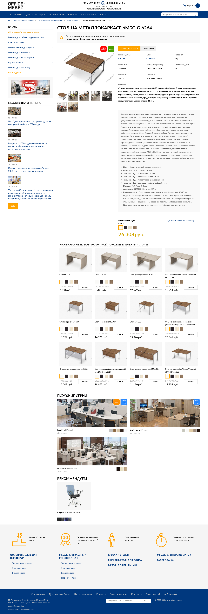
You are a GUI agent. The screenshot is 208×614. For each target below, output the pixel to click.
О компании (16, 14)
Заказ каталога (88, 14)
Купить (85, 287)
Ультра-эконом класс (22, 563)
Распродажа (14, 72)
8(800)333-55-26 (115, 3)
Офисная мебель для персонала (23, 32)
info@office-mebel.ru (16, 606)
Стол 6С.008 (64, 274)
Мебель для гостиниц (19, 67)
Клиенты (72, 14)
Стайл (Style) (135, 430)
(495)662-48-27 (91, 3)
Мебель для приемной (19, 52)
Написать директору (114, 8)
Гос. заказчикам (56, 14)
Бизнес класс (18, 572)
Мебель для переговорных (21, 57)
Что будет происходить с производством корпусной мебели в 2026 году (29, 123)
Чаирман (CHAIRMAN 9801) (68, 512)
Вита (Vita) (61, 468)
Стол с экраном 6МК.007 (70, 322)
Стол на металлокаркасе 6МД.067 (144, 369)
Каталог (13, 26)
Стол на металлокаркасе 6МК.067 (73, 369)
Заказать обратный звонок (96, 8)
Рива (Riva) (61, 430)
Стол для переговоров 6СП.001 (143, 274)
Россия (121, 58)
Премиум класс (68, 577)
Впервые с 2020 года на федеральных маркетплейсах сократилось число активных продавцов (27, 146)
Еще (13, 206)
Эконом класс (19, 568)
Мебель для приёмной (122, 565)
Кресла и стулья (16, 42)
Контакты (104, 14)
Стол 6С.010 (100, 274)
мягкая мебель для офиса (125, 560)
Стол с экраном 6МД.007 (105, 322)
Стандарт (150, 58)
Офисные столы (16, 62)
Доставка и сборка (35, 14)
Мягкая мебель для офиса (21, 47)
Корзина (193, 5)
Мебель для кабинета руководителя (26, 37)
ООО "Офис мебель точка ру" (38, 603)
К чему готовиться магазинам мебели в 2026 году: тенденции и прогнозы (28, 170)
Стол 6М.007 (135, 322)
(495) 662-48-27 (14, 609)
